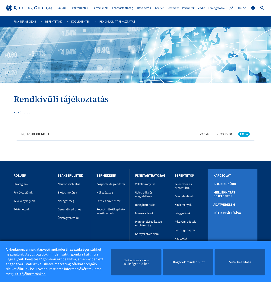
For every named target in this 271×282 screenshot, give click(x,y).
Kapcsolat (181, 239)
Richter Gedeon (25, 22)
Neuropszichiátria (69, 184)
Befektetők (144, 8)
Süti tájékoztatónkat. (30, 274)
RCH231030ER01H (35, 134)
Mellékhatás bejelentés (224, 194)
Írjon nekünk (224, 184)
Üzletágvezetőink (68, 218)
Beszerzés (173, 8)
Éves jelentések (184, 196)
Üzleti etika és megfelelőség (143, 194)
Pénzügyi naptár (185, 230)
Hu (240, 8)
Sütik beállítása (227, 213)
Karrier (159, 8)
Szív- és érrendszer (108, 201)
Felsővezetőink (23, 193)
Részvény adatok (185, 222)
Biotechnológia (67, 193)
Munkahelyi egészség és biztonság (148, 224)
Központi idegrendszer (111, 184)
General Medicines (69, 209)
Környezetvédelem (147, 234)
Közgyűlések (182, 213)
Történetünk (22, 209)
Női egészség (66, 201)
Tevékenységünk (24, 201)
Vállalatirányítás (145, 184)
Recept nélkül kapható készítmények (111, 211)
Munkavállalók (144, 213)
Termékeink (100, 8)
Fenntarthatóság (122, 8)
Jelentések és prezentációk (183, 186)
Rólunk (62, 8)
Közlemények (80, 22)
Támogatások (216, 8)
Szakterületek (79, 8)
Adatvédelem (224, 205)
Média (201, 8)
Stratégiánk (21, 184)
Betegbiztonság (145, 205)
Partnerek (188, 8)
